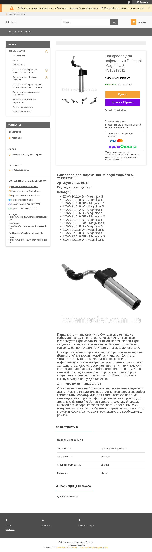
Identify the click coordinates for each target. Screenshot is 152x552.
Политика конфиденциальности (94, 548)
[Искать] (114, 22)
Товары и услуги (17, 51)
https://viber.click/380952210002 (25, 204)
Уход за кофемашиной (24, 107)
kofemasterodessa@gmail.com (25, 191)
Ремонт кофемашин (22, 111)
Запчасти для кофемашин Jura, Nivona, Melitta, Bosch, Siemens (28, 85)
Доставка (46, 526)
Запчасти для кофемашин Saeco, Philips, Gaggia (25, 70)
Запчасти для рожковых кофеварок (24, 100)
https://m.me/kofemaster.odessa (25, 195)
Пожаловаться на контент (67, 548)
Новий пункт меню (19, 32)
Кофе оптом (18, 65)
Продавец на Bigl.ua (76, 545)
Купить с (122, 102)
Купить (122, 94)
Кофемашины (19, 55)
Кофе (15, 60)
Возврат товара (86, 526)
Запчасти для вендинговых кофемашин (26, 93)
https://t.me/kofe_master (22, 200)
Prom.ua (89, 542)
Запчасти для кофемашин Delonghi (25, 78)
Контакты (10, 529)
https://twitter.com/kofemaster (30, 233)
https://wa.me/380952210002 (24, 208)
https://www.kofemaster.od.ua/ (24, 186)
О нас (8, 526)
